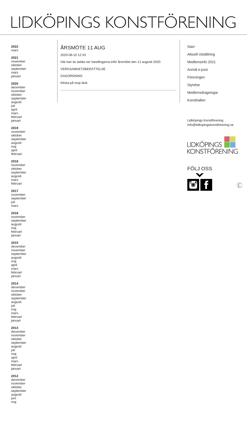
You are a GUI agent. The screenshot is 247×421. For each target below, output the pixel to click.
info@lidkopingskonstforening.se (210, 125)
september (18, 69)
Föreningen (196, 77)
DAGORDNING (71, 76)
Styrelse (193, 85)
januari (16, 76)
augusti (16, 102)
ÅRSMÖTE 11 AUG (82, 47)
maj (13, 146)
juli (13, 106)
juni (13, 398)
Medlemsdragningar (202, 93)
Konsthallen (196, 100)
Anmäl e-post (197, 70)
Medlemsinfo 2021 (201, 62)
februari (16, 117)
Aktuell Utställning (201, 54)
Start (191, 47)
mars (14, 50)
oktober (16, 65)
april (14, 109)
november (18, 61)
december (18, 87)
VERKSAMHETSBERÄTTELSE (83, 69)
